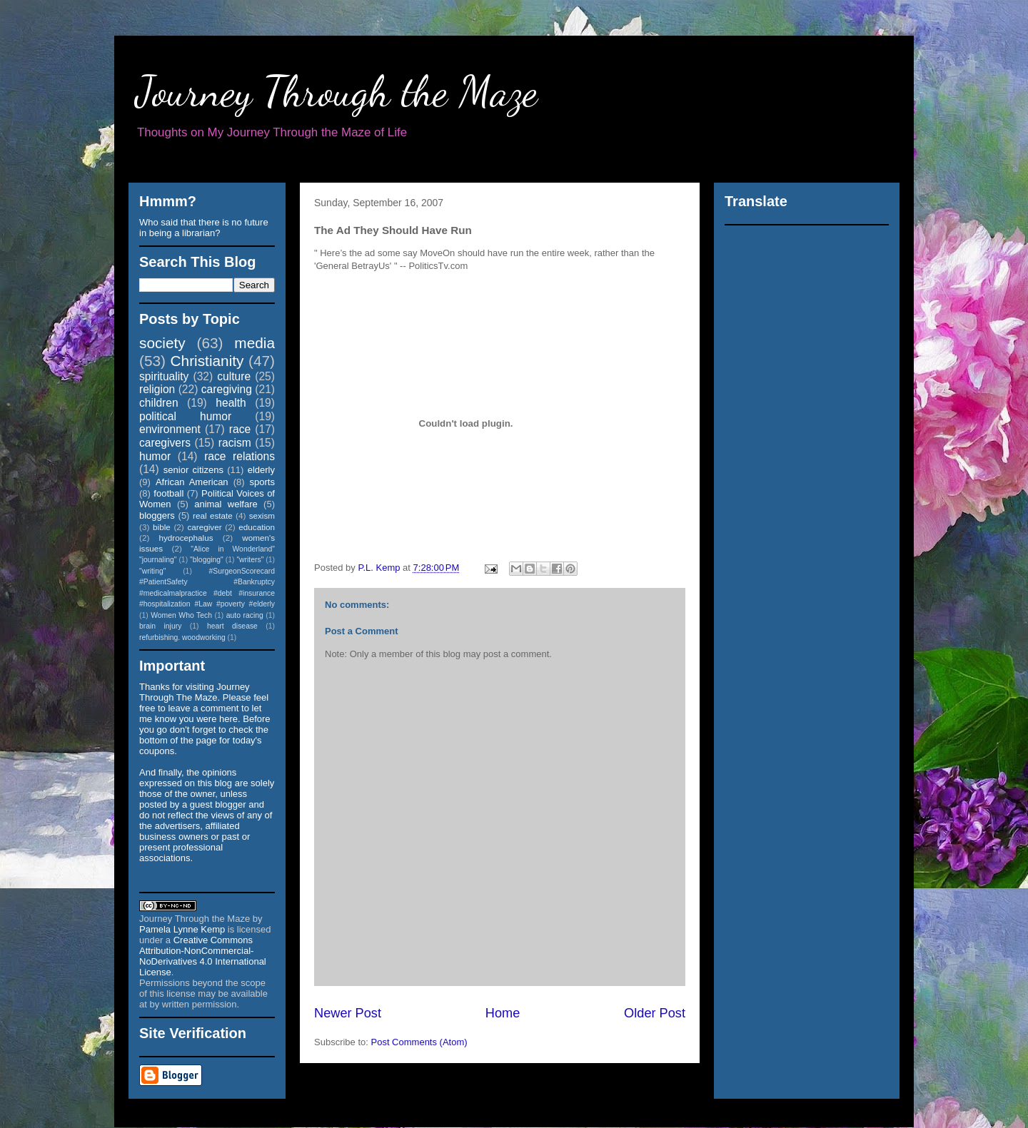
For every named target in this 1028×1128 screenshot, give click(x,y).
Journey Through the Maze (337, 91)
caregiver (205, 527)
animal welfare (226, 504)
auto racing (244, 615)
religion (157, 389)
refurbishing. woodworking (182, 637)
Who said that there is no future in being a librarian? (203, 227)
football (168, 493)
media (254, 343)
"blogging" (206, 560)
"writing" (152, 571)
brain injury (160, 626)
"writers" (249, 560)
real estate (213, 515)
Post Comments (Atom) (419, 1042)
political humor (185, 416)
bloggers (157, 515)
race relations (239, 456)
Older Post (654, 1013)
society (162, 343)
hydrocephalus (186, 537)
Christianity (207, 360)
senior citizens (193, 469)
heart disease (232, 626)
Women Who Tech (181, 615)
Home (502, 1013)
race (240, 429)
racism (234, 443)
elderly (261, 469)
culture (234, 376)
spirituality (163, 376)
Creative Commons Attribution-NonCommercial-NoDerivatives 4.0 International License (202, 956)
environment (170, 429)
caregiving (226, 389)
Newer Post (347, 1013)
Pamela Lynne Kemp (182, 929)
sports (262, 482)
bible (162, 527)
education (256, 527)
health (231, 403)
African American (192, 482)
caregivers (165, 443)
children (158, 403)
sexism (262, 515)
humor (155, 456)
